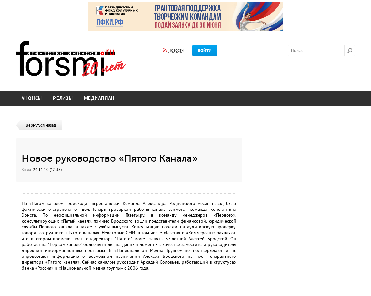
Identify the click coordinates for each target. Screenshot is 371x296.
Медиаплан (99, 98)
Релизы (63, 98)
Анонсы (32, 98)
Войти (205, 50)
